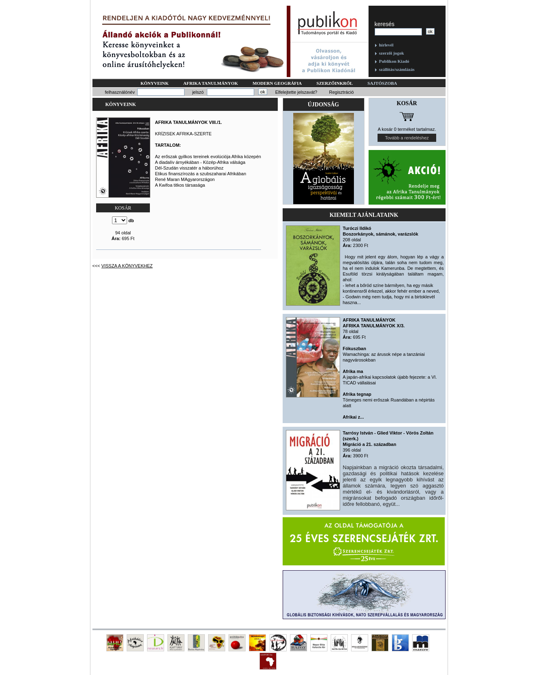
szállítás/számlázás (397, 69)
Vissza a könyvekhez (127, 265)
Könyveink (155, 83)
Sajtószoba (382, 83)
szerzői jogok (391, 53)
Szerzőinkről (334, 83)
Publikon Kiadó (394, 61)
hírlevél (386, 44)
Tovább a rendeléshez (407, 137)
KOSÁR (123, 208)
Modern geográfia (277, 83)
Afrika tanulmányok (210, 83)
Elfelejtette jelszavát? (296, 92)
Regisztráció (341, 92)
